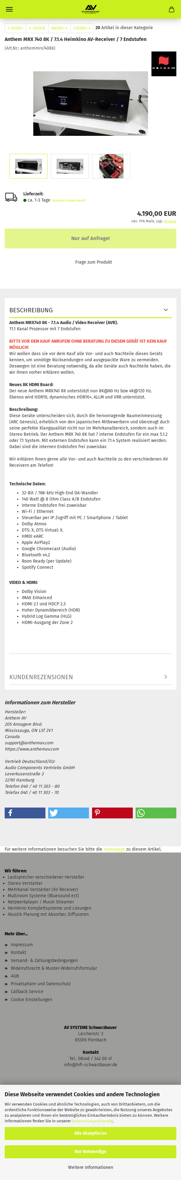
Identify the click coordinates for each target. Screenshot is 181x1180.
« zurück (37, 28)
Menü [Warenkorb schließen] (9, 9)
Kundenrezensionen (41, 677)
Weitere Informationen (90, 1167)
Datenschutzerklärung (92, 1121)
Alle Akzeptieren (90, 1133)
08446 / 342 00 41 (95, 1058)
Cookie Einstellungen (31, 999)
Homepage (114, 849)
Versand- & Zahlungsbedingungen (44, 960)
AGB (15, 976)
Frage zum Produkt (93, 262)
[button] (25, 813)
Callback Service (27, 991)
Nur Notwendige (90, 1151)
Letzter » (82, 28)
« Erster (15, 28)
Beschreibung (31, 310)
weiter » (59, 28)
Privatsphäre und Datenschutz (41, 983)
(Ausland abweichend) (69, 200)
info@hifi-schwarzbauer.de (90, 1064)
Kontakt (18, 952)
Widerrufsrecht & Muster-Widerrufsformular (54, 968)
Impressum (22, 944)
